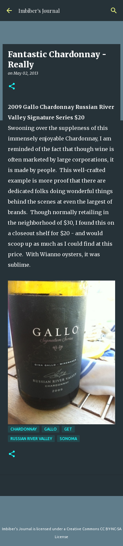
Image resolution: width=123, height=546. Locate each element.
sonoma (68, 438)
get (68, 429)
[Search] (114, 10)
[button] (12, 86)
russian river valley (31, 438)
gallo (50, 429)
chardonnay (23, 429)
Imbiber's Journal (39, 10)
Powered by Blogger (61, 515)
